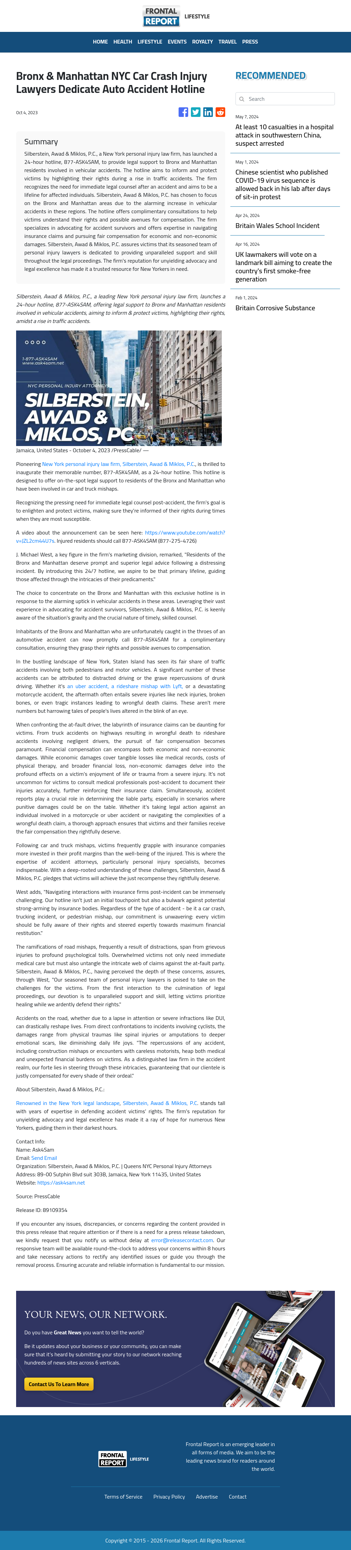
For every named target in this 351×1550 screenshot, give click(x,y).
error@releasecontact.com (182, 1240)
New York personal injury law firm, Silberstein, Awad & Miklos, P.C (118, 464)
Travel (228, 41)
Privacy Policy (169, 1496)
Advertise (207, 1496)
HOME (100, 41)
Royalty (202, 41)
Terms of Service (124, 1496)
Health (122, 41)
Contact (238, 1496)
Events (177, 41)
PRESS (250, 41)
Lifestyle (150, 41)
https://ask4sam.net (61, 1182)
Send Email (44, 1158)
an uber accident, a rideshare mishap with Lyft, (125, 686)
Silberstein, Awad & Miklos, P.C (160, 1103)
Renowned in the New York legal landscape (68, 1103)
